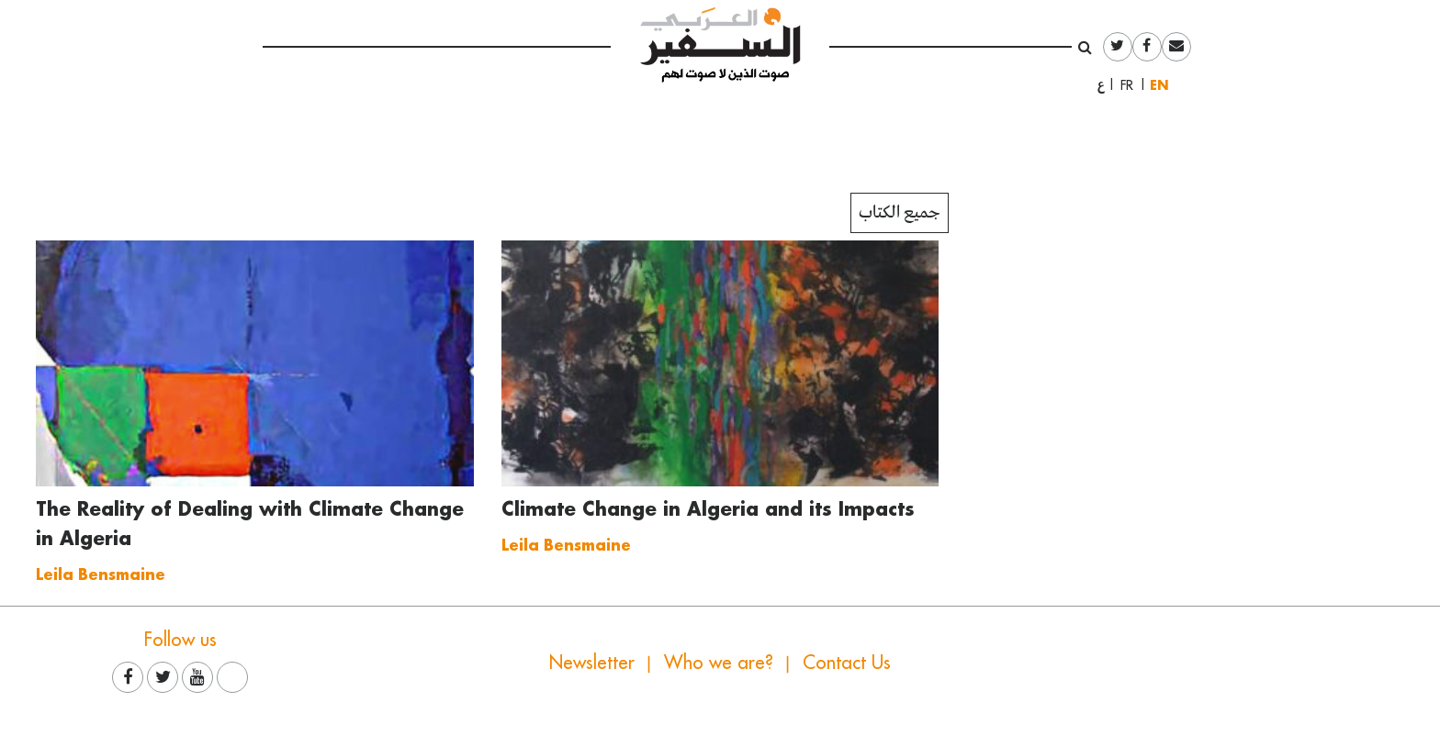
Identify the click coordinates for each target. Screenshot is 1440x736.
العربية (1101, 85)
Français (1132, 85)
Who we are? (718, 662)
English (1163, 85)
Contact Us (847, 662)
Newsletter (592, 662)
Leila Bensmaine (100, 574)
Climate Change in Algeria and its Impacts (708, 508)
